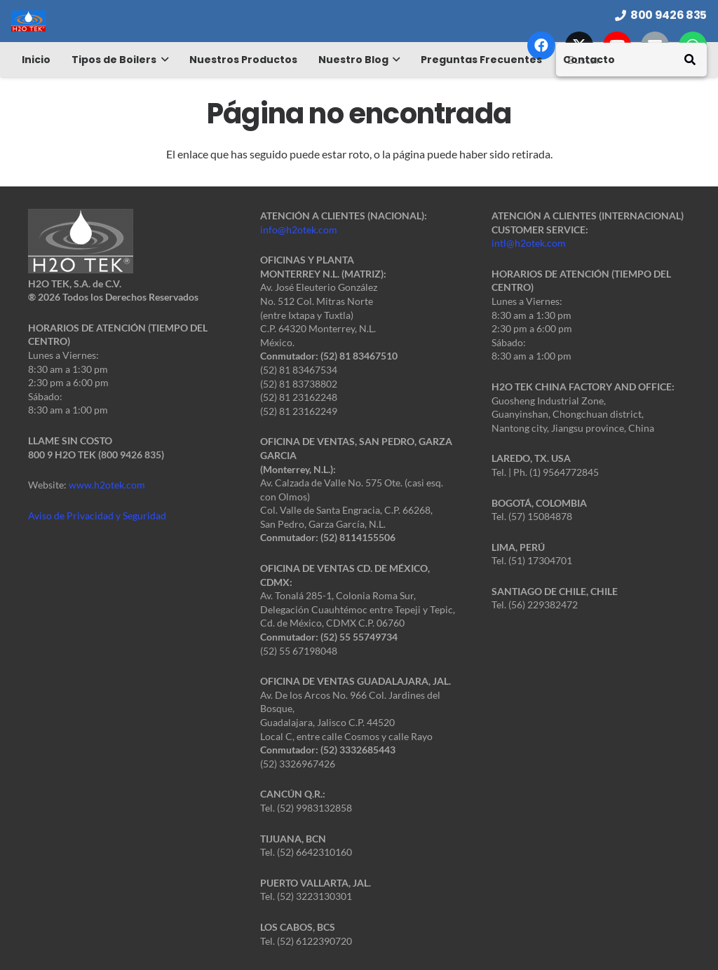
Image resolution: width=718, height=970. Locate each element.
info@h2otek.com (298, 229)
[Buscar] (631, 59)
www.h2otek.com (107, 485)
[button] (162, 59)
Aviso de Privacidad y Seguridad (97, 515)
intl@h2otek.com (529, 243)
